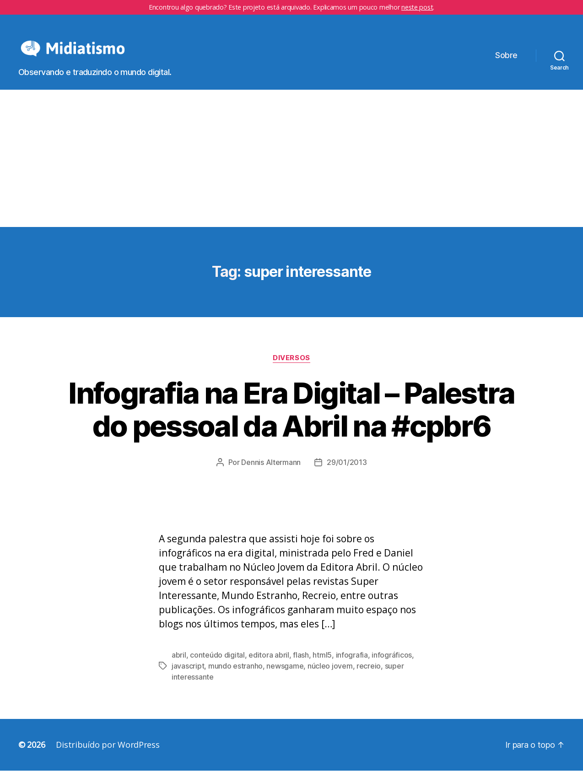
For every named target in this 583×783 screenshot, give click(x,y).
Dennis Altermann (271, 474)
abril (179, 667)
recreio (368, 678)
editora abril (268, 667)
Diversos (291, 370)
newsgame (284, 678)
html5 (322, 667)
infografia (352, 667)
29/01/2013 (347, 474)
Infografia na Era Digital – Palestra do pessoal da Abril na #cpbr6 (291, 421)
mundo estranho (235, 678)
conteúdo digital (217, 667)
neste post (417, 7)
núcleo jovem (330, 678)
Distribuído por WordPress (107, 756)
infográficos (392, 667)
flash (301, 667)
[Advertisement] (291, 171)
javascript (188, 678)
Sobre (506, 61)
